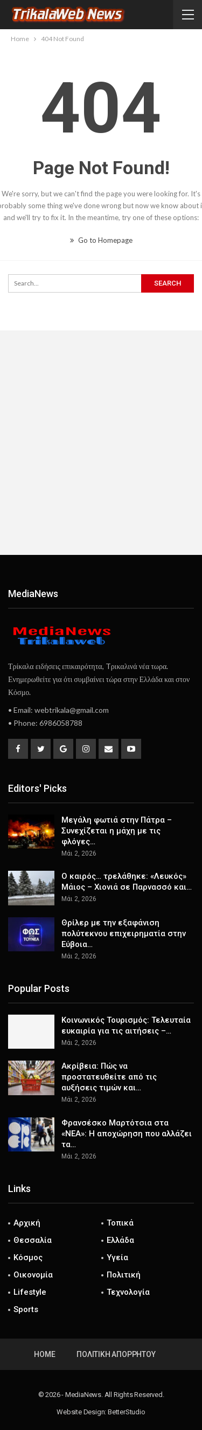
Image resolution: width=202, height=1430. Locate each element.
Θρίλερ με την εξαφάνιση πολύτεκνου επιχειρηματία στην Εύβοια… (123, 933)
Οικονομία (33, 1275)
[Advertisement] (101, 442)
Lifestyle (29, 1292)
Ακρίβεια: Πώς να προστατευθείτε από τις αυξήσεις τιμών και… (109, 1077)
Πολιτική (124, 1275)
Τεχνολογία (128, 1292)
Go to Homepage (101, 240)
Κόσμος (28, 1257)
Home (44, 1354)
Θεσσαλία (32, 1240)
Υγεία (117, 1257)
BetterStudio (126, 1412)
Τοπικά (120, 1223)
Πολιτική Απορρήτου (115, 1354)
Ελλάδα (120, 1240)
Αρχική (26, 1223)
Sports (25, 1309)
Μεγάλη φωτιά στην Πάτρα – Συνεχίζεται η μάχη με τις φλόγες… (116, 830)
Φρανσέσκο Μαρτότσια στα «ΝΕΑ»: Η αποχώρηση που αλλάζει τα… (126, 1133)
